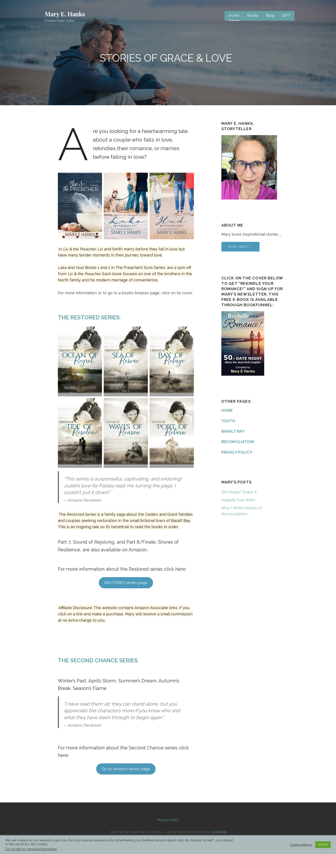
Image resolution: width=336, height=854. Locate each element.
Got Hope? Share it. (239, 492)
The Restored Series (88, 317)
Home (233, 15)
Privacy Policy (168, 820)
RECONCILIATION (237, 441)
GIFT (286, 15)
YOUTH (228, 421)
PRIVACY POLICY (236, 452)
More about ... (240, 246)
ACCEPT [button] (323, 844)
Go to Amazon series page (126, 769)
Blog (270, 15)
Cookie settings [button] (301, 844)
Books (252, 15)
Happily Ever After (238, 500)
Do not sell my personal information (31, 849)
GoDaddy (219, 832)
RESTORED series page (125, 582)
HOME (227, 410)
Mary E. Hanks (65, 14)
